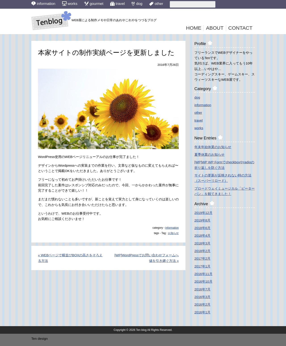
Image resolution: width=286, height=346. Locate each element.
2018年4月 (202, 235)
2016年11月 (203, 274)
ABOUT (215, 28)
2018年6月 (202, 228)
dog (197, 97)
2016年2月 (202, 304)
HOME (193, 28)
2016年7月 (202, 289)
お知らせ (173, 233)
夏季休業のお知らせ (209, 154)
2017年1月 (202, 266)
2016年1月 (202, 312)
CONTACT (240, 28)
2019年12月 (203, 213)
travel (198, 120)
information (172, 227)
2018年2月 (202, 251)
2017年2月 (202, 258)
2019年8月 (202, 220)
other (198, 112)
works (198, 128)
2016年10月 (203, 281)
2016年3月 (202, 297)
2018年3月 (202, 243)
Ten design (39, 338)
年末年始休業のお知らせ (212, 147)
